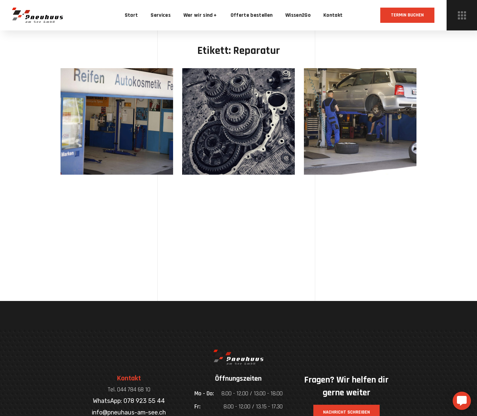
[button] (407, 15)
